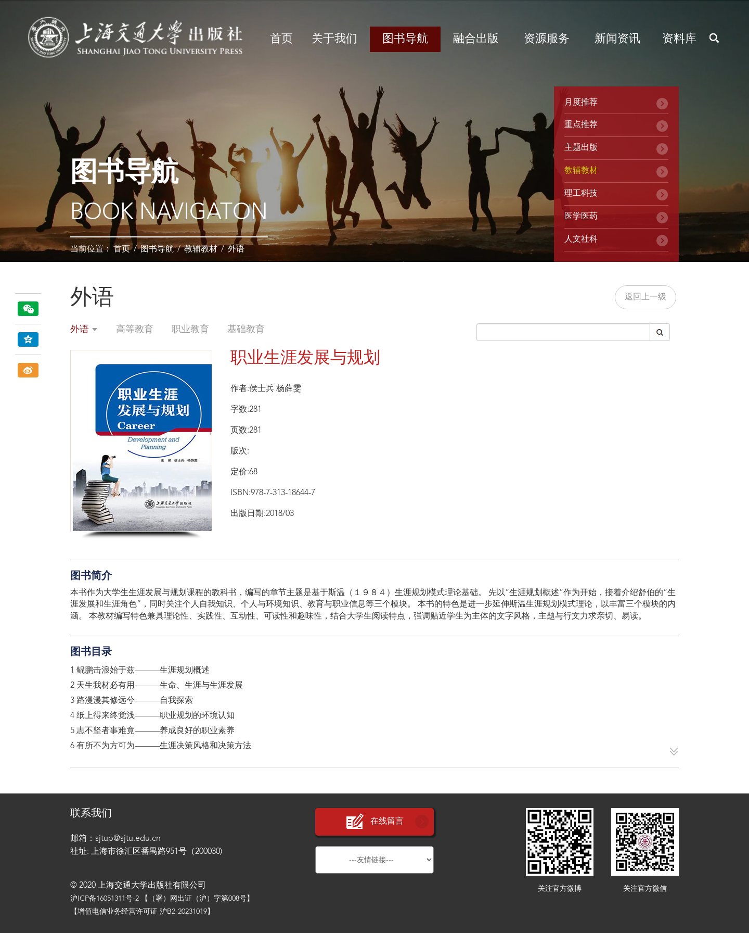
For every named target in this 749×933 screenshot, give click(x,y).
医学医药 (581, 216)
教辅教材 (200, 249)
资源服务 (547, 39)
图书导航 (405, 39)
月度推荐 (581, 102)
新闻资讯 (617, 39)
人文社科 (581, 239)
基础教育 (246, 329)
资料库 (679, 39)
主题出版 (581, 148)
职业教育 (190, 329)
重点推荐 (581, 125)
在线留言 (374, 821)
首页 (281, 39)
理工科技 (581, 194)
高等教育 (134, 329)
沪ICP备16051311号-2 (104, 898)
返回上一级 (645, 297)
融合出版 (476, 39)
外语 (236, 249)
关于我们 (334, 39)
